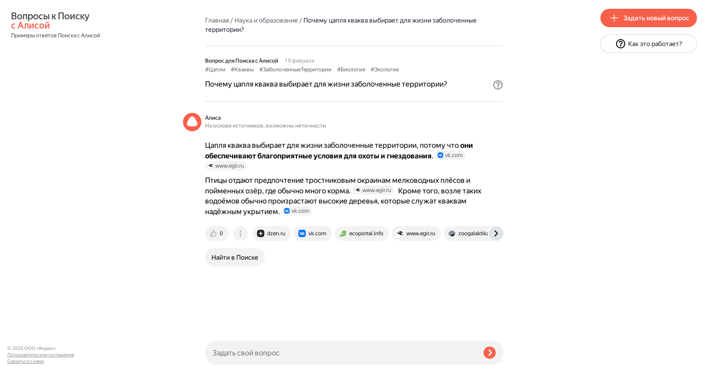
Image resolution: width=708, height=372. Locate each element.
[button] (497, 84)
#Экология (385, 69)
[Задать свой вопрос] (340, 353)
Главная (217, 20)
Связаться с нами (25, 361)
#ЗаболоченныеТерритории (295, 69)
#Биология (351, 69)
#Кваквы (242, 69)
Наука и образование (266, 20)
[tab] (217, 233)
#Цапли (215, 69)
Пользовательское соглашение (40, 354)
